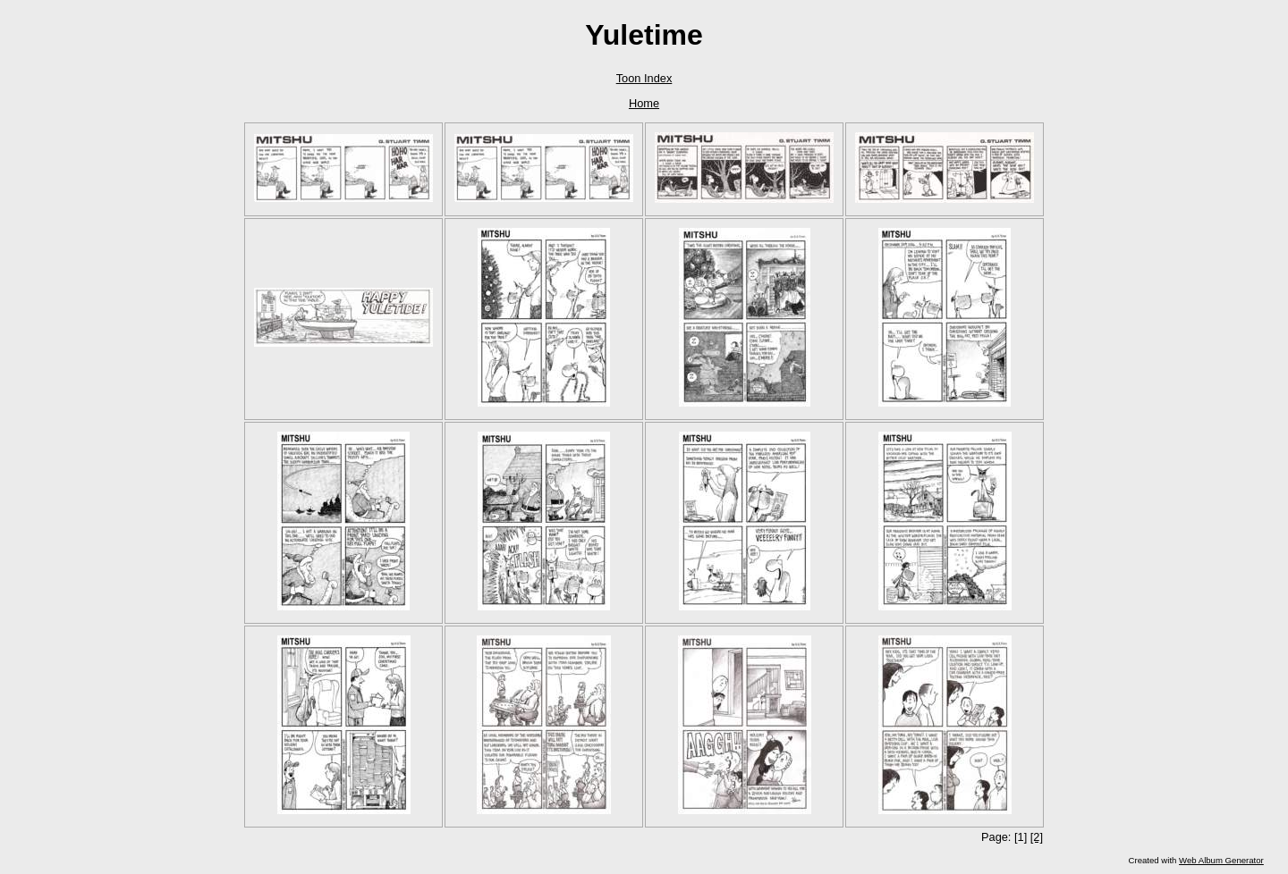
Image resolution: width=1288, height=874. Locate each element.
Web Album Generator (1221, 860)
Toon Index (644, 78)
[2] (1036, 837)
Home (644, 103)
